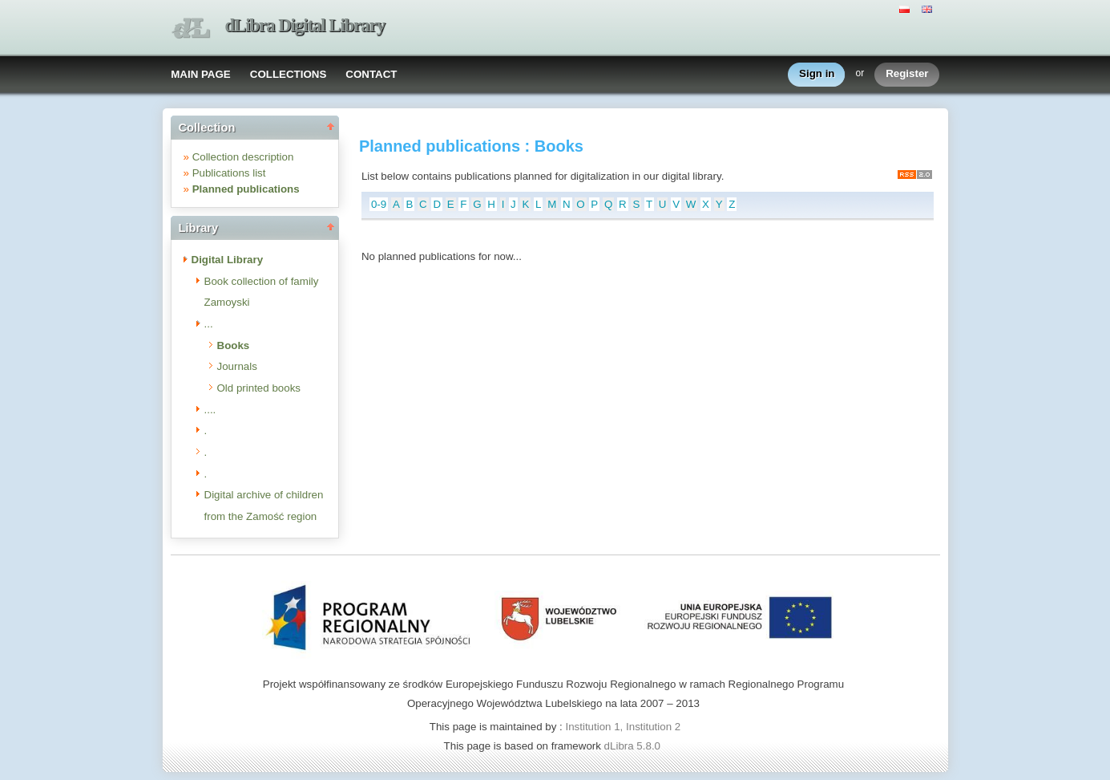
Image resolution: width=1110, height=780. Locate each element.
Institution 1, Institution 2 (622, 727)
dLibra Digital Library (305, 25)
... (208, 324)
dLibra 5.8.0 (634, 746)
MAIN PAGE (201, 74)
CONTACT (371, 74)
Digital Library (228, 260)
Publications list (229, 173)
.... (210, 410)
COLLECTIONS (288, 74)
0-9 (378, 204)
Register (907, 74)
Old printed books (259, 388)
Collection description (243, 157)
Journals (237, 366)
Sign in (816, 74)
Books (233, 345)
